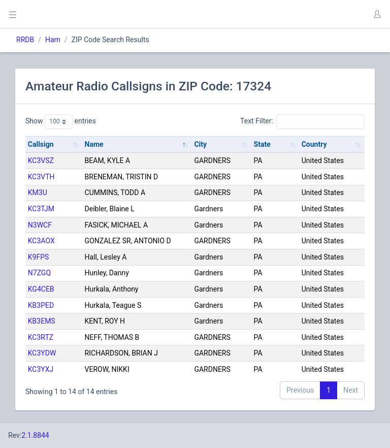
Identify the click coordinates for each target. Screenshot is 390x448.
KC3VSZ (41, 160)
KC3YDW (42, 353)
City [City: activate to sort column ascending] (200, 144)
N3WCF (40, 225)
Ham (52, 40)
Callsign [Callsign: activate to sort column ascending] (41, 144)
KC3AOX (41, 241)
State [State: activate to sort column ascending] (262, 144)
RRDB (25, 40)
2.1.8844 (35, 435)
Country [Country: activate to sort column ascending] (314, 144)
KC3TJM (41, 209)
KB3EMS (41, 321)
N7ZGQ (39, 273)
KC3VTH (41, 177)
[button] (377, 14)
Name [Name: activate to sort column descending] (94, 144)
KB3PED (41, 305)
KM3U (37, 192)
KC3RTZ (40, 337)
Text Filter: (302, 121)
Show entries (60, 121)
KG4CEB (41, 289)
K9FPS (38, 257)
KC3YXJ (41, 369)
